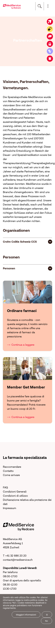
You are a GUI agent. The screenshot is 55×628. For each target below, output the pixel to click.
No (46, 621)
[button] (48, 6)
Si (47, 615)
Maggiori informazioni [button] (26, 615)
